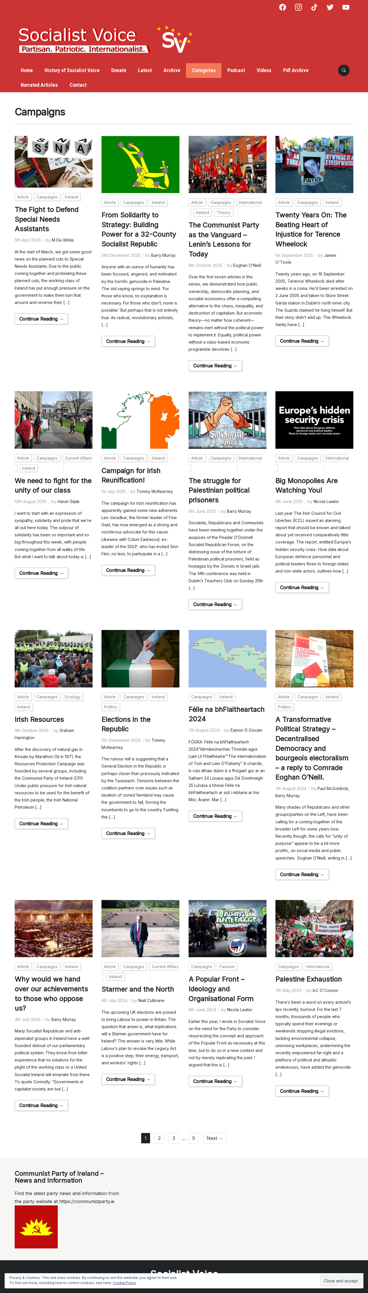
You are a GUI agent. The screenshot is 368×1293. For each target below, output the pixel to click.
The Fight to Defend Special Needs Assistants (47, 219)
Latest (145, 70)
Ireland (71, 196)
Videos (264, 70)
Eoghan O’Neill (247, 265)
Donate (118, 70)
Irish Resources (41, 719)
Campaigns (47, 196)
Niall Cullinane (151, 999)
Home (27, 70)
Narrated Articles (39, 85)
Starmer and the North (138, 988)
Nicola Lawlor (326, 501)
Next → (215, 1137)
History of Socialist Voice (72, 70)
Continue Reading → (41, 318)
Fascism (227, 965)
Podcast (236, 70)
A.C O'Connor (325, 989)
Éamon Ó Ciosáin (246, 729)
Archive (172, 70)
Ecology (72, 696)
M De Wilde (63, 240)
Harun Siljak (68, 501)
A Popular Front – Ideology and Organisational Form (222, 988)
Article (23, 196)
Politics (110, 706)
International (317, 965)
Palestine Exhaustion (309, 978)
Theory (223, 212)
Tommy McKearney (155, 491)
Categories (204, 70)
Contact (78, 85)
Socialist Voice (184, 1273)
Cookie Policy (124, 1283)
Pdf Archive (295, 70)
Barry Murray (163, 255)
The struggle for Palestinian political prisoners (220, 490)
